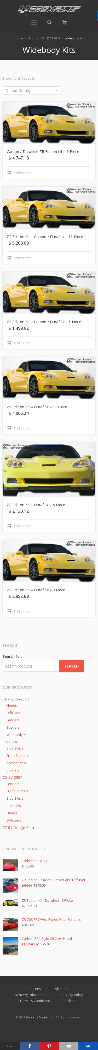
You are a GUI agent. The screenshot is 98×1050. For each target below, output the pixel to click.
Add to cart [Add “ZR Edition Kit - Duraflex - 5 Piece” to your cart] (22, 526)
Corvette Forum (61, 1027)
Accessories (16, 762)
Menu (34, 24)
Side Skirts (15, 748)
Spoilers (13, 727)
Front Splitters (18, 755)
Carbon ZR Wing (25, 860)
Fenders (13, 720)
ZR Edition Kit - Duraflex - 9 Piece (38, 900)
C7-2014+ (11, 741)
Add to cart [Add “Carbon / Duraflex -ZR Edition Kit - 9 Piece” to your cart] (22, 172)
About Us (62, 988)
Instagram (49, 1027)
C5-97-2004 (12, 777)
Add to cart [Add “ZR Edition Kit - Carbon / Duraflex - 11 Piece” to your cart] (22, 258)
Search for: (12, 656)
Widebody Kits (18, 734)
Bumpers (14, 805)
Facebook (37, 1027)
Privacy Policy (72, 994)
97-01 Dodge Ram (18, 827)
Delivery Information (31, 994)
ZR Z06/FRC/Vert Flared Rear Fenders (42, 919)
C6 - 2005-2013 (16, 699)
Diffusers (14, 712)
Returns (34, 988)
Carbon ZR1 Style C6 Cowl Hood (37, 938)
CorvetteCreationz (39, 1017)
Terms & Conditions (35, 1000)
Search (72, 666)
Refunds (71, 1000)
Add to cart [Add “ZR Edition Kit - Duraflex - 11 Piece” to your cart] (22, 428)
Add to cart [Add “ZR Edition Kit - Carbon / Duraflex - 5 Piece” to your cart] (22, 343)
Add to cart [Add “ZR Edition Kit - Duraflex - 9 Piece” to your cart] (22, 611)
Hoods (12, 705)
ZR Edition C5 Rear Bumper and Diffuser (44, 879)
